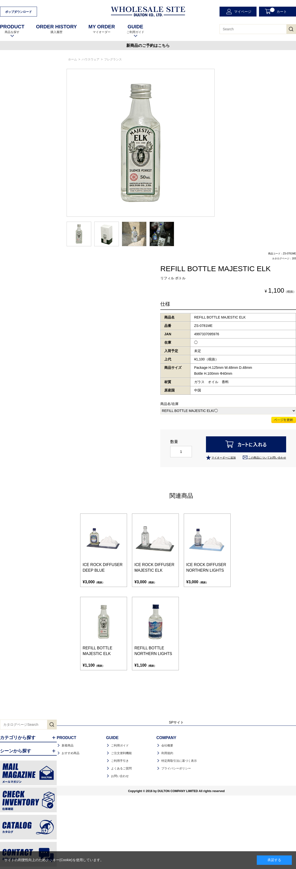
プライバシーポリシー (176, 768)
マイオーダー (101, 29)
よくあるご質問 (121, 768)
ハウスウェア (90, 59)
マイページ (242, 12)
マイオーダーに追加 (223, 457)
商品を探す (12, 29)
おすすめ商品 (70, 753)
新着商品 (68, 745)
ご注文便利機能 (121, 753)
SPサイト (176, 722)
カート (278, 11)
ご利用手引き (120, 761)
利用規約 (167, 753)
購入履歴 (56, 29)
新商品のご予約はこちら (148, 45)
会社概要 (167, 745)
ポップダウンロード (18, 12)
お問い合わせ (120, 776)
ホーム (72, 59)
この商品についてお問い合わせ (267, 457)
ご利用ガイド (135, 29)
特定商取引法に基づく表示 (179, 761)
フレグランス (113, 59)
